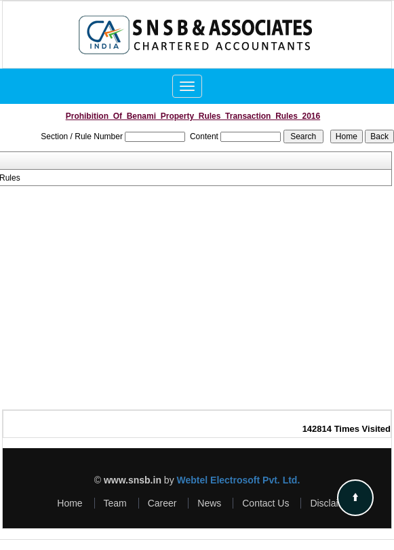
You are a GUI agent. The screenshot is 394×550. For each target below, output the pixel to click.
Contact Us (265, 503)
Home (69, 503)
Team (115, 503)
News (209, 503)
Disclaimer (332, 503)
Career (162, 503)
